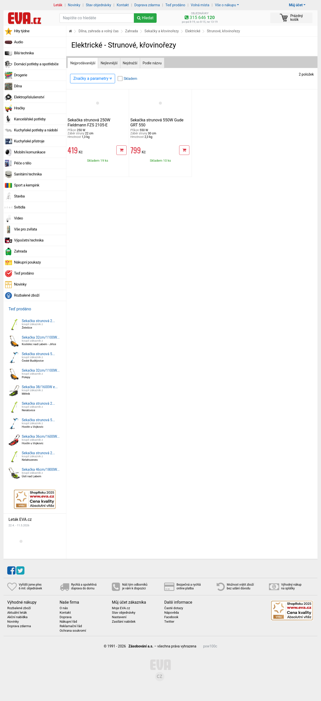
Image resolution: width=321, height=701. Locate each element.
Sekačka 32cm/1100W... (41, 337)
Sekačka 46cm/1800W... (41, 470)
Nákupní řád (68, 621)
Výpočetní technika (29, 240)
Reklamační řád (71, 626)
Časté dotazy (173, 608)
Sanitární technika (28, 174)
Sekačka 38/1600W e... (40, 387)
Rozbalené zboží (26, 295)
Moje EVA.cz (121, 608)
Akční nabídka (17, 617)
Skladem (130, 79)
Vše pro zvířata (25, 229)
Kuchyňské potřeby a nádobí (36, 130)
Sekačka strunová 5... (38, 354)
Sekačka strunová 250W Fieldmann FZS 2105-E (89, 122)
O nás (64, 608)
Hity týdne (22, 31)
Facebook (171, 617)
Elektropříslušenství (29, 97)
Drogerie (20, 75)
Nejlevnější (109, 63)
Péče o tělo (22, 163)
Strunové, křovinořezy (223, 31)
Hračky (19, 108)
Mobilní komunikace (29, 152)
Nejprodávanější (82, 63)
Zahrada (20, 251)
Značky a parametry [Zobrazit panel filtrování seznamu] (92, 78)
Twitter (169, 621)
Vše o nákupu (225, 5)
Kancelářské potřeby (30, 119)
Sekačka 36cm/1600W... (41, 436)
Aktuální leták (17, 612)
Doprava (66, 617)
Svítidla (19, 207)
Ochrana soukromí (73, 630)
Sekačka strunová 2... (38, 321)
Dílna (18, 86)
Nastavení (119, 617)
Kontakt (123, 5)
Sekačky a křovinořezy (161, 31)
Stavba (19, 196)
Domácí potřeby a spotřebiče (36, 64)
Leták (58, 5)
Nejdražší (130, 63)
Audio (18, 42)
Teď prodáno (175, 5)
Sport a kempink (26, 185)
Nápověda (171, 612)
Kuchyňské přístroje (29, 141)
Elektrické (192, 31)
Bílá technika (24, 53)
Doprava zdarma (147, 5)
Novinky (74, 5)
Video (18, 218)
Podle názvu (152, 63)
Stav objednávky (98, 5)
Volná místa (200, 5)
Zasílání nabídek (123, 621)
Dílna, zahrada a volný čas (99, 31)
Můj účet (296, 5)
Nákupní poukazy (27, 262)
